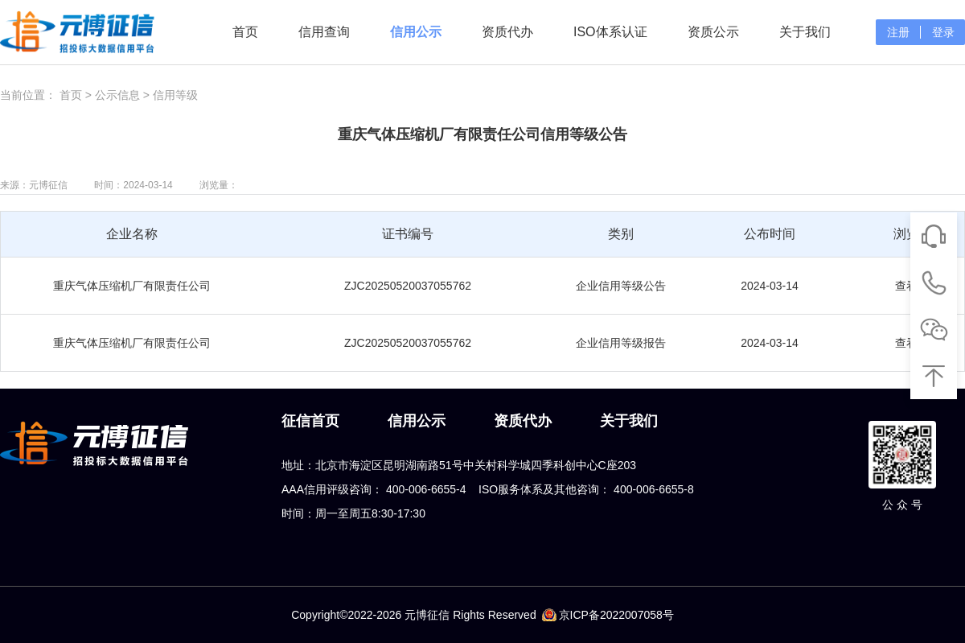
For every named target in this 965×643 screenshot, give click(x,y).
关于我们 (805, 32)
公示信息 (117, 95)
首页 (245, 32)
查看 (906, 285)
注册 (898, 32)
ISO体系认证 (610, 32)
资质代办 (507, 32)
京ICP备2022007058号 (616, 614)
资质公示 (713, 32)
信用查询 (324, 32)
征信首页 (310, 421)
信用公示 (415, 32)
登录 (943, 32)
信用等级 (175, 95)
